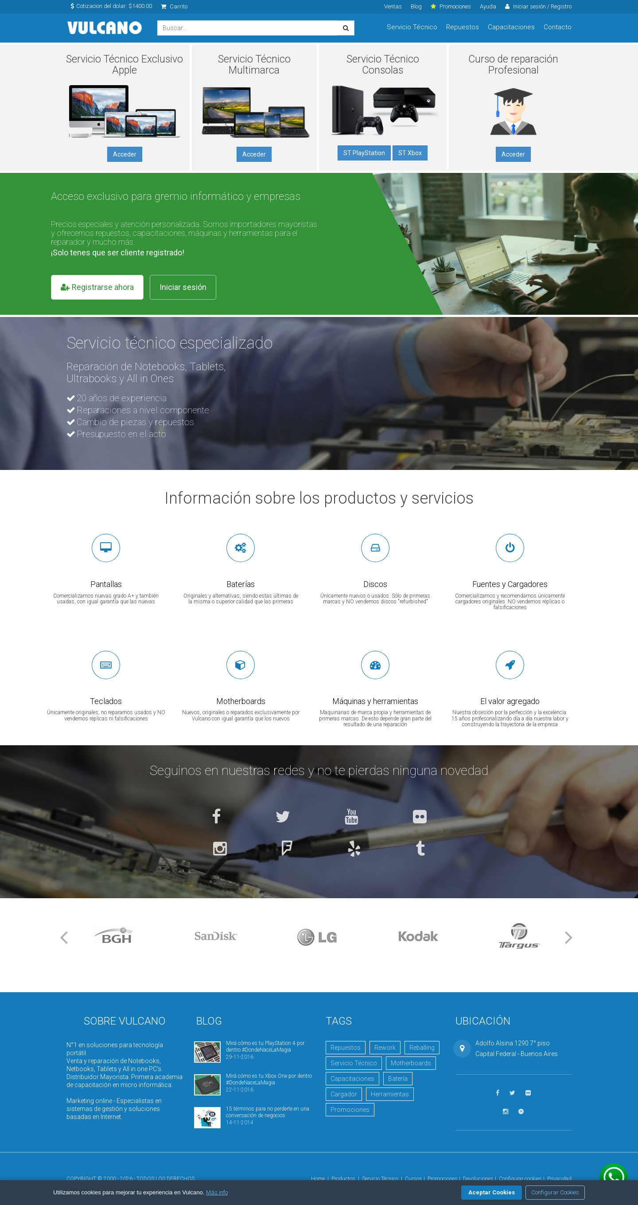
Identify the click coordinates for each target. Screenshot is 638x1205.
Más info (217, 1192)
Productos (343, 1179)
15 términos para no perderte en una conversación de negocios (267, 1112)
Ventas (393, 6)
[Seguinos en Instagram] (220, 849)
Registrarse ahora (97, 287)
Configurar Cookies (555, 1192)
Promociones (350, 1109)
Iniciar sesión (183, 287)
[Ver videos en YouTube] (351, 817)
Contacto (558, 27)
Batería (398, 1078)
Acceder (124, 154)
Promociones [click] (451, 6)
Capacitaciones (511, 27)
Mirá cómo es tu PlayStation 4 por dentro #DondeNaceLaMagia (265, 1046)
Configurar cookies (520, 1179)
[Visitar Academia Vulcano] (521, 1111)
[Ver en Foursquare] (287, 849)
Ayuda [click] (488, 6)
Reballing (422, 1047)
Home (318, 1179)
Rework (385, 1047)
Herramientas (390, 1094)
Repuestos (462, 27)
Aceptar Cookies (491, 1192)
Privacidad (559, 1179)
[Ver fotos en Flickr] (420, 817)
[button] (66, 937)
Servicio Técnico (412, 27)
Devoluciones (478, 1179)
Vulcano (105, 28)
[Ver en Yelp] (354, 849)
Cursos (413, 1179)
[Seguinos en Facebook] (216, 817)
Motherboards (411, 1063)
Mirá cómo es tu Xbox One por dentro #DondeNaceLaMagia (269, 1079)
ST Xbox (410, 152)
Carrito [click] (174, 6)
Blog (416, 6)
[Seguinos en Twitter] (283, 817)
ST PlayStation (364, 152)
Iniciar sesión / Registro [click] (538, 6)
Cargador (344, 1094)
